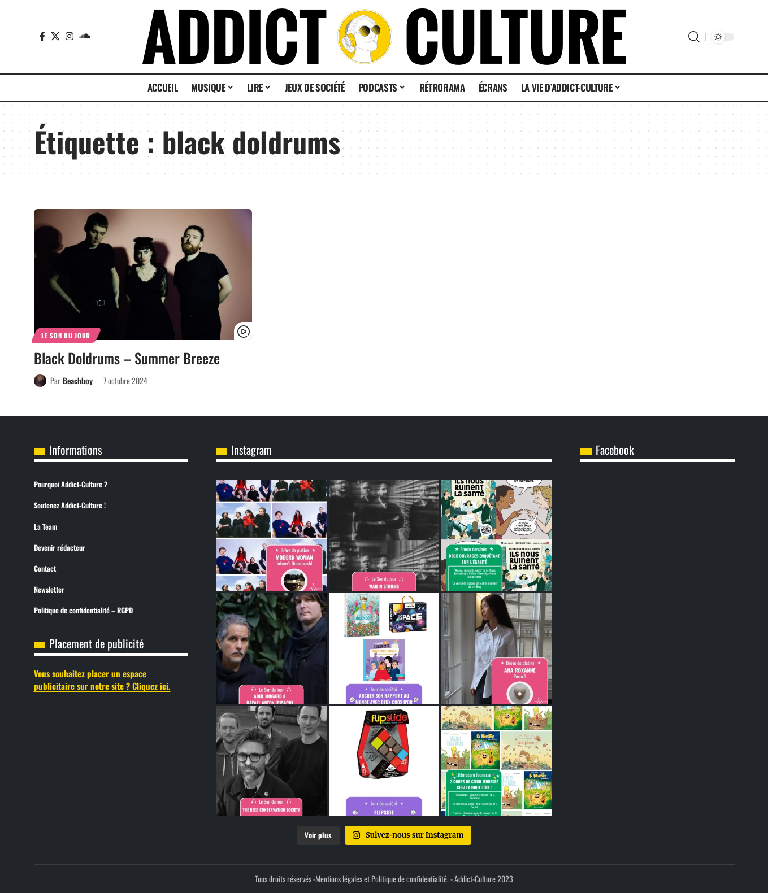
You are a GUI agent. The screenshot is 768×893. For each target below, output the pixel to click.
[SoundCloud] (84, 36)
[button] (694, 36)
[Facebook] (42, 36)
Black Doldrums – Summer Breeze (127, 357)
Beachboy (78, 380)
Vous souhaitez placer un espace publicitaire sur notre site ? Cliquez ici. (102, 679)
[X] (55, 36)
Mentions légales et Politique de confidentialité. (382, 879)
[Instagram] (69, 36)
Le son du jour (65, 335)
